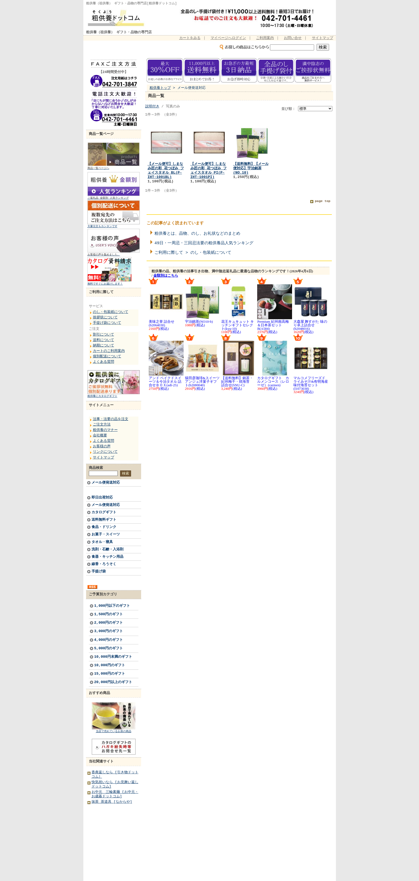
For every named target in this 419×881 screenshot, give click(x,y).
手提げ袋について (107, 323)
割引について (103, 334)
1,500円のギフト (108, 614)
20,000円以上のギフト (113, 682)
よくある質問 (103, 362)
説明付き (152, 106)
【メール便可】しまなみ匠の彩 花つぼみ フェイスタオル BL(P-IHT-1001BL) (166, 171)
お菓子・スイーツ (106, 534)
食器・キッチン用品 (107, 556)
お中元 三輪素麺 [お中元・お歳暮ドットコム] (115, 794)
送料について (103, 340)
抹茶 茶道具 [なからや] (112, 801)
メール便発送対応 (106, 482)
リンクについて (105, 451)
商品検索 (96, 468)
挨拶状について (105, 317)
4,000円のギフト (108, 640)
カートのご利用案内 (109, 351)
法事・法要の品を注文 (110, 419)
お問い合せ (293, 38)
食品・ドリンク (104, 527)
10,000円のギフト (109, 665)
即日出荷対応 (102, 497)
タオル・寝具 (102, 542)
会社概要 (100, 435)
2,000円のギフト (108, 622)
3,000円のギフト (108, 631)
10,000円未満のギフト (113, 656)
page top (322, 201)
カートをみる (190, 38)
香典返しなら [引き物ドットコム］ (115, 774)
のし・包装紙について (110, 312)
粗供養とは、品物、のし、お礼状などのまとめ (197, 233)
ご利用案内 (265, 38)
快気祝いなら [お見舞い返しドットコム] (115, 784)
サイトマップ (322, 38)
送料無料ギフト (104, 519)
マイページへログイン (228, 38)
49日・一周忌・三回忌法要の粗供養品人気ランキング (203, 242)
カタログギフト (104, 512)
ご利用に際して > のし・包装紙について (192, 251)
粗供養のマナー (105, 430)
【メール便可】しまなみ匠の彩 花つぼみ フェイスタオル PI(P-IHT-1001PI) (208, 171)
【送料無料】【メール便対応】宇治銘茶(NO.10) (251, 168)
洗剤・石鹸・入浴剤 (107, 549)
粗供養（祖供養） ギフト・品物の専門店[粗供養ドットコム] (131, 3)
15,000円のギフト (109, 673)
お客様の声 (102, 446)
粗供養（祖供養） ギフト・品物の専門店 (119, 32)
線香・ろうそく (104, 564)
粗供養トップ (160, 88)
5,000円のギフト (108, 648)
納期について (103, 345)
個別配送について (107, 356)
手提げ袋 (99, 571)
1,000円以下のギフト (112, 606)
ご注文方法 (102, 424)
